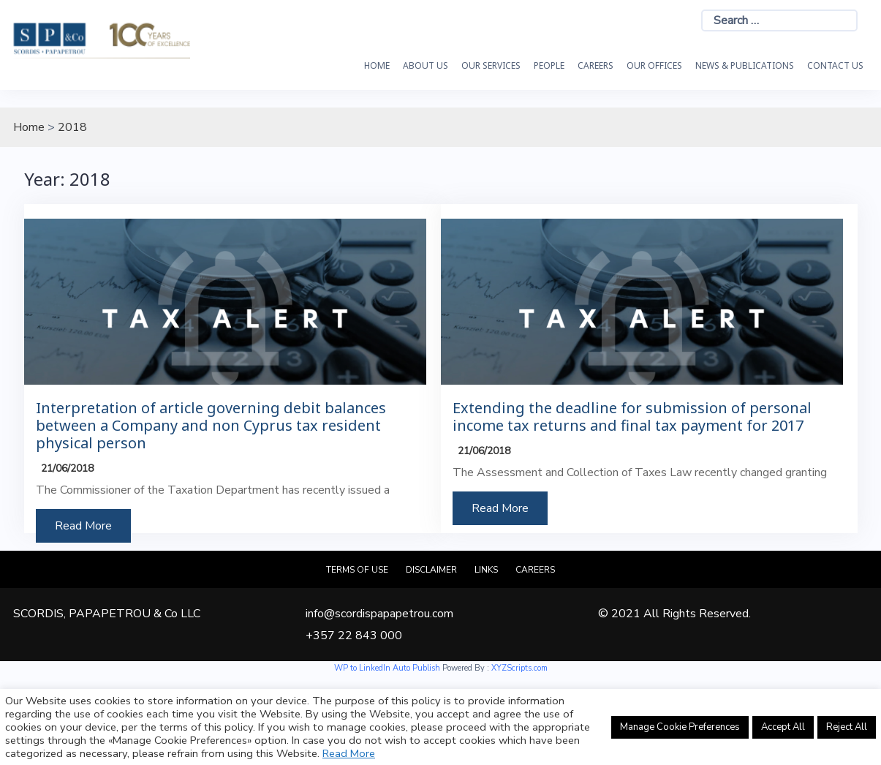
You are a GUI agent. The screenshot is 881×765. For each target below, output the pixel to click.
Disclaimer (431, 570)
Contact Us (835, 65)
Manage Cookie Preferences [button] (680, 727)
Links (486, 570)
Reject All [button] (846, 727)
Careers (595, 65)
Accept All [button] (783, 727)
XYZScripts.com (519, 668)
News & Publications (744, 65)
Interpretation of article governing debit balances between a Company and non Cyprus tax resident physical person (211, 425)
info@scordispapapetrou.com (379, 614)
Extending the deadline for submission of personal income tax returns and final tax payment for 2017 (632, 416)
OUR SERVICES (491, 65)
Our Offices (654, 65)
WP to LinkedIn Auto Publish (387, 668)
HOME (377, 65)
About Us (425, 65)
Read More (83, 526)
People (549, 65)
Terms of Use (357, 570)
